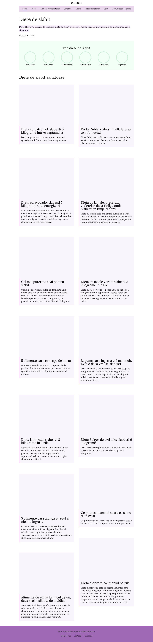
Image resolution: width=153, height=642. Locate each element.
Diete (33, 9)
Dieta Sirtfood (66, 58)
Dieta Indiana (103, 58)
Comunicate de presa (121, 9)
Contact (77, 636)
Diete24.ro (76, 2)
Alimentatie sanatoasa (50, 9)
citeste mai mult (27, 35)
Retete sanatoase (92, 9)
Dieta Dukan (29, 58)
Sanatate (68, 9)
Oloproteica (121, 58)
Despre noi (66, 636)
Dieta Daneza (48, 58)
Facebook (88, 636)
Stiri (106, 9)
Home (24, 9)
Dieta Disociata (84, 58)
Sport (78, 9)
